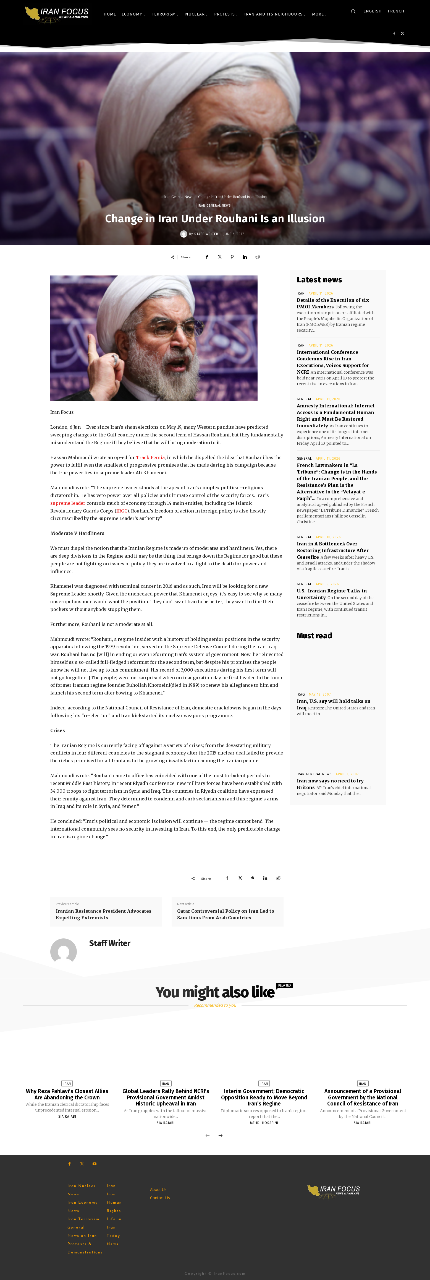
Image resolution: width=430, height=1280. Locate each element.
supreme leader (67, 503)
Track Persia (150, 457)
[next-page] (220, 1135)
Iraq (301, 694)
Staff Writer (206, 234)
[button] (353, 11)
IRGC (121, 511)
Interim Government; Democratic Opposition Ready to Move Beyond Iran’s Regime (264, 1097)
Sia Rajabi (67, 1116)
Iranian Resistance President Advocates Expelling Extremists (103, 914)
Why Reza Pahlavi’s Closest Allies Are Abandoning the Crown (67, 1094)
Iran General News (178, 197)
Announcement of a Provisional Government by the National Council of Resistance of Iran (363, 1097)
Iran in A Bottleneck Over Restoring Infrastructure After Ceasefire (333, 550)
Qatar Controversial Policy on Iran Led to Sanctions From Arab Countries (225, 914)
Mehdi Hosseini (264, 1122)
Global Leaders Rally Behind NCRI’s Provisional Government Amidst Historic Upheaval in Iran (166, 1097)
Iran (301, 293)
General (304, 399)
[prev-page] (207, 1135)
